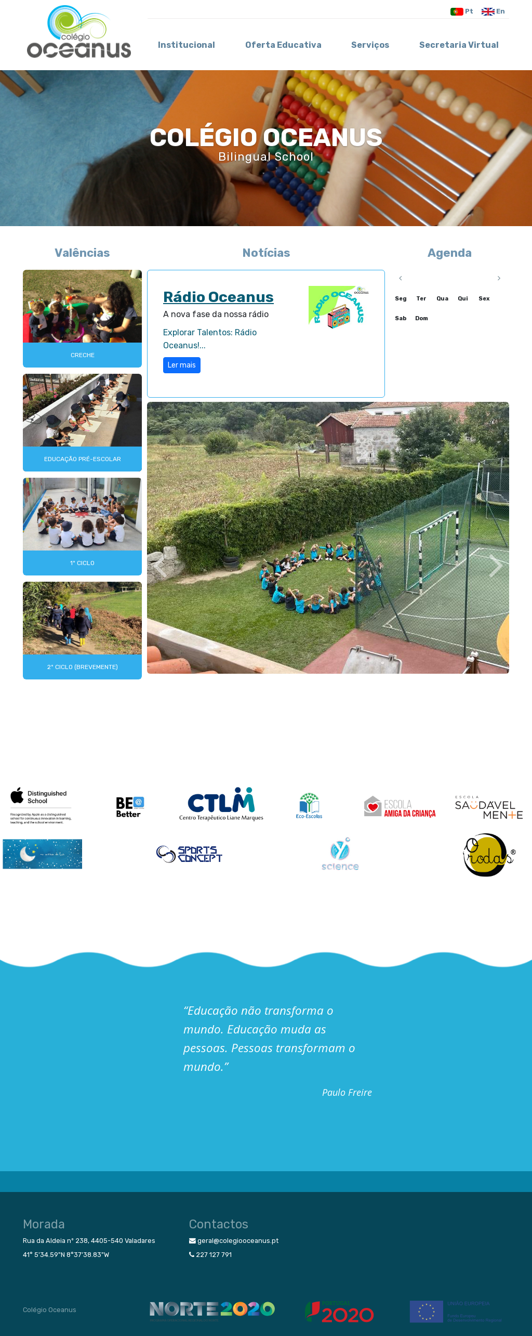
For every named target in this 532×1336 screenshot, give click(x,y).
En (493, 12)
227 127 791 (210, 1255)
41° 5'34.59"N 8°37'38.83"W (66, 1255)
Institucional (186, 45)
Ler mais (182, 365)
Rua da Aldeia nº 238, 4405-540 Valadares (89, 1241)
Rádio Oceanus (218, 297)
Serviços (370, 45)
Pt (461, 12)
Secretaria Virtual (459, 45)
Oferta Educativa (283, 45)
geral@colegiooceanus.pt (233, 1241)
